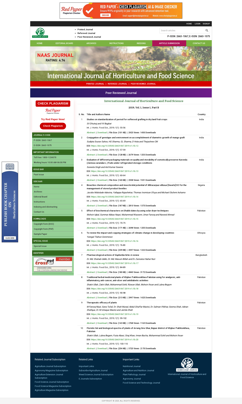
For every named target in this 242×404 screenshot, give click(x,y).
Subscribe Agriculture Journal (93, 370)
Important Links (86, 366)
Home (189, 24)
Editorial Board (64, 43)
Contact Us (199, 43)
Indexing (141, 43)
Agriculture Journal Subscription (50, 366)
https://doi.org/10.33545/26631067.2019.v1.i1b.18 (114, 289)
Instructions (116, 43)
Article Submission (169, 43)
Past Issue (39, 174)
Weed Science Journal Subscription (96, 374)
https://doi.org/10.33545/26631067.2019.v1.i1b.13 (114, 171)
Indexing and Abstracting (45, 207)
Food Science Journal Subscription (52, 382)
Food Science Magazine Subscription (53, 386)
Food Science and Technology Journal (141, 382)
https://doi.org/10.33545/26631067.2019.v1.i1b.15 (114, 219)
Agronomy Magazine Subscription (51, 370)
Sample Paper (40, 234)
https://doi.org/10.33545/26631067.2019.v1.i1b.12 (114, 146)
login (197, 24)
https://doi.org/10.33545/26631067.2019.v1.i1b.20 (114, 339)
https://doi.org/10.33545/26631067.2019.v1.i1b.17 (114, 263)
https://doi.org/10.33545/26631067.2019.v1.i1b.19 (114, 314)
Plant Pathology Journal (134, 374)
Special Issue (40, 246)
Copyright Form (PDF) (43, 229)
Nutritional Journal (131, 366)
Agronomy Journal (132, 378)
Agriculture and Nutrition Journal (138, 370)
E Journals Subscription (90, 378)
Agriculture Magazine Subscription (51, 390)
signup (206, 24)
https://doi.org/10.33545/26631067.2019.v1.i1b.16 (114, 241)
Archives (91, 43)
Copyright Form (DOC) (44, 224)
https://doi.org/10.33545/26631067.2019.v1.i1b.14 (114, 197)
